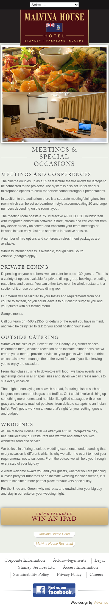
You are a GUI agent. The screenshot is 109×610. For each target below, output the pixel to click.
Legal (99, 561)
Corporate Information (24, 561)
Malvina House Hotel (54, 534)
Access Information (80, 568)
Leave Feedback (54, 518)
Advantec (101, 603)
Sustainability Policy (31, 575)
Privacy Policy (69, 575)
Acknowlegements (69, 561)
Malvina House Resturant (54, 544)
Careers (96, 575)
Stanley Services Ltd (36, 568)
